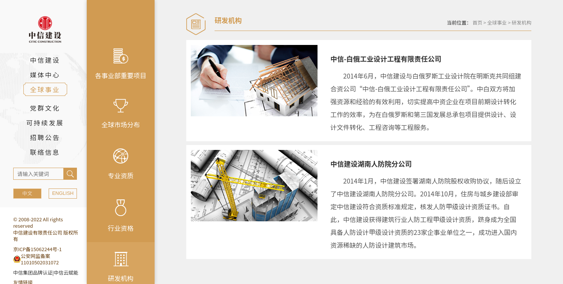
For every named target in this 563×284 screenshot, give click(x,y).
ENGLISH (63, 193)
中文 (27, 193)
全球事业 (497, 22)
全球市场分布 (121, 114)
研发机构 (521, 22)
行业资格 (121, 216)
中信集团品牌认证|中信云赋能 (45, 272)
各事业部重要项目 (121, 64)
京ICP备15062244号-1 (37, 249)
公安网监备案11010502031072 (40, 259)
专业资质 (121, 164)
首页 (477, 22)
